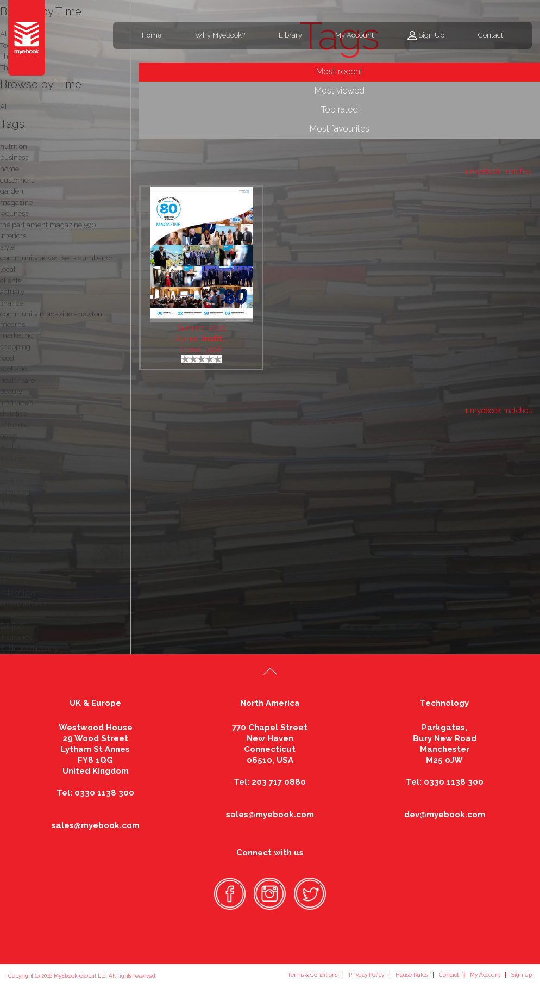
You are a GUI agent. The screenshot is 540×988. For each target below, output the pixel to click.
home (9, 169)
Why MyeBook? (220, 35)
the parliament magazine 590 (48, 225)
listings (11, 559)
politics (11, 481)
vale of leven (20, 592)
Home (151, 35)
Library (290, 35)
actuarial (14, 425)
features (13, 459)
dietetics (13, 413)
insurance (16, 637)
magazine (16, 202)
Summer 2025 (201, 328)
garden (11, 191)
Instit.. (215, 338)
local (8, 269)
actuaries (14, 537)
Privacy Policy (366, 975)
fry (4, 469)
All (4, 107)
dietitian (13, 581)
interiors (13, 236)
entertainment (23, 604)
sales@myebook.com (96, 825)
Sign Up (431, 35)
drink (8, 570)
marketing (17, 335)
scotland (14, 369)
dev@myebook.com (444, 814)
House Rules (411, 975)
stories (10, 548)
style (7, 247)
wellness (14, 213)
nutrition (13, 146)
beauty (11, 391)
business (14, 157)
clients (10, 281)
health (10, 447)
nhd (6, 503)
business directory (29, 648)
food (7, 358)
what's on (15, 492)
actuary (12, 292)
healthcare (17, 380)
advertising (18, 514)
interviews (16, 403)
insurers (13, 615)
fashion (11, 626)
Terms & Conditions (312, 975)
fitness (10, 525)
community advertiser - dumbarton (57, 258)
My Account (354, 35)
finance (11, 303)
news (8, 436)
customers (17, 180)
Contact (490, 35)
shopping (15, 347)
